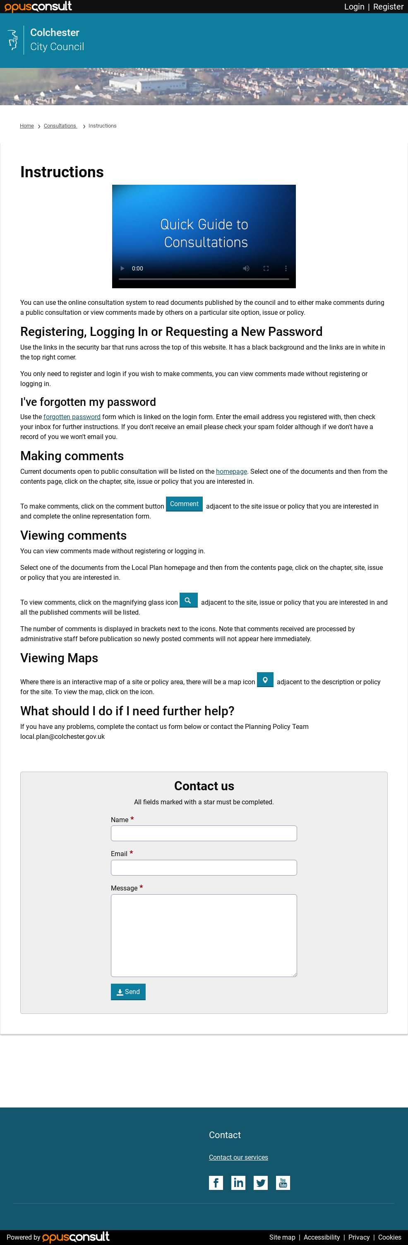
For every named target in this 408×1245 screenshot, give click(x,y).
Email (119, 854)
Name (119, 820)
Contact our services (238, 1157)
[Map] (265, 679)
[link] (204, 40)
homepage (231, 471)
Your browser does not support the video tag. (204, 236)
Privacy (359, 1237)
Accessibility (322, 1237)
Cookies (389, 1237)
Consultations (60, 126)
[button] (184, 504)
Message (124, 888)
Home (27, 126)
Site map (282, 1237)
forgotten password (72, 417)
